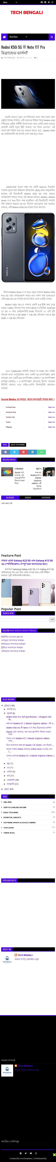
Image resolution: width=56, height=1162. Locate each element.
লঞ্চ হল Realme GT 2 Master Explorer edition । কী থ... (30, 723)
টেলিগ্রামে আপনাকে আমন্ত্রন (13, 651)
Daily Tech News (18, 445)
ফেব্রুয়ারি (11, 780)
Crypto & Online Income (14, 807)
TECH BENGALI (25, 955)
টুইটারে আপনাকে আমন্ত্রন (12, 647)
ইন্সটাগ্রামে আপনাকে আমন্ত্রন (13, 644)
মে (8, 767)
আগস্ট (10, 709)
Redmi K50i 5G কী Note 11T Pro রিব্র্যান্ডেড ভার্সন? (28, 727)
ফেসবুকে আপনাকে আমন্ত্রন (12, 640)
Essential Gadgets (12, 818)
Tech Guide (8, 828)
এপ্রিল (10, 771)
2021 (7, 789)
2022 (7, 705)
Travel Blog (9, 833)
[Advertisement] (28, 26)
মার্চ (8, 775)
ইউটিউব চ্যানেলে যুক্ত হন (12, 637)
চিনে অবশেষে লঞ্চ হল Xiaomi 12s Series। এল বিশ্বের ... (30, 745)
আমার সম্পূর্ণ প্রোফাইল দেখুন (27, 959)
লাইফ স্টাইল (7, 802)
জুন (9, 763)
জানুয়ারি (11, 784)
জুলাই (10, 713)
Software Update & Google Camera (19, 823)
